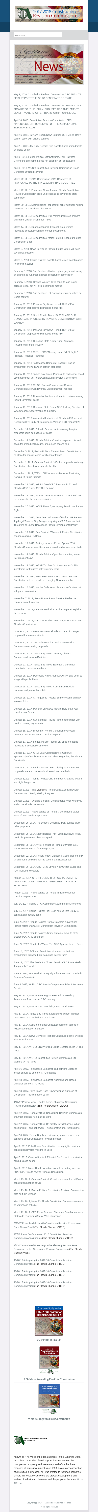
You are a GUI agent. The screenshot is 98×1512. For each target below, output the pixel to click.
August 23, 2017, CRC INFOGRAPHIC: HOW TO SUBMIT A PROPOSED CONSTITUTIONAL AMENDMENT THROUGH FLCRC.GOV (45, 882)
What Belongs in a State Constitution (49, 1418)
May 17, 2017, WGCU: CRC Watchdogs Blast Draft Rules (44, 1006)
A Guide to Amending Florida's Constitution (49, 1379)
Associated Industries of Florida (58, 1503)
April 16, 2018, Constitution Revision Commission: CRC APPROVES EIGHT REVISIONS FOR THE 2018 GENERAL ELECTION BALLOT (45, 124)
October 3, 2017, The (25, 789)
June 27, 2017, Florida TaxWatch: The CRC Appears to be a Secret (49, 944)
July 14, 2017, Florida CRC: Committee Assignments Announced (47, 903)
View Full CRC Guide (49, 1340)
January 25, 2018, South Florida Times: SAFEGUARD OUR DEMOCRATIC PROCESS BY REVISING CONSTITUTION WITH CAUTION (48, 319)
